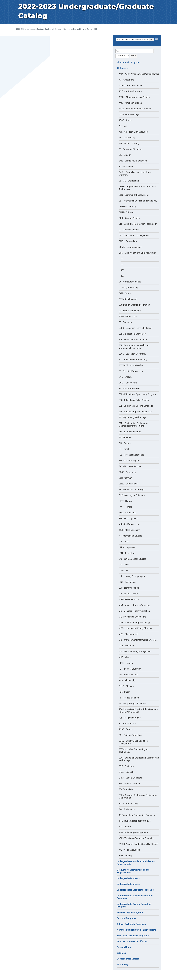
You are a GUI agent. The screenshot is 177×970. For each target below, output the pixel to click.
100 (122, 258)
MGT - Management (128, 634)
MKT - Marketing (126, 645)
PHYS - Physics (126, 686)
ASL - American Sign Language (133, 132)
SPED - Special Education (131, 777)
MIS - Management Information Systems (138, 640)
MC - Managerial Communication (134, 611)
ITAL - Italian (124, 541)
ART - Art (123, 126)
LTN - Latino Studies (128, 593)
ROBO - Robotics (126, 729)
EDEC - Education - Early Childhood (135, 328)
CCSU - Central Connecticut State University (135, 173)
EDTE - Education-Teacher (131, 365)
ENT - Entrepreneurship (130, 388)
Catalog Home (124, 947)
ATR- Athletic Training (129, 143)
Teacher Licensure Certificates (132, 941)
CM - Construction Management (134, 235)
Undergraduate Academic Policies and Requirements (136, 862)
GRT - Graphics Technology (132, 489)
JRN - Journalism (127, 553)
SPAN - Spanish (126, 772)
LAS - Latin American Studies (132, 559)
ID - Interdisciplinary (128, 518)
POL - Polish (124, 692)
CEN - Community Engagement (133, 195)
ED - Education (125, 322)
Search (133, 56)
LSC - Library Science (129, 588)
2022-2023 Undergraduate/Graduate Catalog (33, 29)
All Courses (56, 29)
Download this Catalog (128, 958)
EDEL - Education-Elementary (132, 333)
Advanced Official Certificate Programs (136, 930)
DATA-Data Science (128, 299)
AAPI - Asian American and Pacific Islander (139, 74)
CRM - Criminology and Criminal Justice (77, 29)
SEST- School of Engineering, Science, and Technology (139, 759)
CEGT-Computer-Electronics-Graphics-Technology (137, 187)
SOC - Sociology (126, 766)
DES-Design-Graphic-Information (134, 305)
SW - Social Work (127, 809)
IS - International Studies (130, 535)
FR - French (124, 449)
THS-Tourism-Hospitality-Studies (135, 821)
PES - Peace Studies (128, 674)
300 (122, 270)
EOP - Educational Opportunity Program (137, 394)
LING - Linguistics (127, 582)
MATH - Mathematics (129, 599)
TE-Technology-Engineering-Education (137, 815)
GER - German (125, 478)
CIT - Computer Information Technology (138, 224)
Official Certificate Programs (131, 924)
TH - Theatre (125, 826)
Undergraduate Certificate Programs (135, 890)
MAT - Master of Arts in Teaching (134, 605)
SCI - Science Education (130, 735)
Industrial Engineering (129, 524)
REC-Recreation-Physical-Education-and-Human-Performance (138, 710)
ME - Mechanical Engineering (132, 616)
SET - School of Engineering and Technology (134, 750)
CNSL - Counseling (128, 241)
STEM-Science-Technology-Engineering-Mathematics (138, 796)
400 (122, 276)
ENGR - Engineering (128, 382)
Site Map (121, 953)
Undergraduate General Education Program (134, 905)
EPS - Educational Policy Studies (134, 400)
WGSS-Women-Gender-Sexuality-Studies (138, 844)
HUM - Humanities (127, 512)
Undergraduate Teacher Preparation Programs (135, 897)
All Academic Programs (129, 62)
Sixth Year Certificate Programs (133, 935)
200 (122, 264)
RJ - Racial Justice (127, 723)
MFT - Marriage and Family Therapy (135, 628)
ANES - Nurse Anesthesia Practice (135, 108)
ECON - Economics (128, 316)
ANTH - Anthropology (129, 114)
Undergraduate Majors (128, 878)
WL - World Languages (129, 850)
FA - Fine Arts (125, 437)
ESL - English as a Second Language (136, 406)
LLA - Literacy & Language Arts (133, 576)
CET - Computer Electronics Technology (138, 200)
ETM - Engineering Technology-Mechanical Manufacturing (133, 424)
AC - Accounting (126, 79)
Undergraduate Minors (128, 884)
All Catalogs (123, 964)
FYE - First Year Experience (131, 454)
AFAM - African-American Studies (134, 97)
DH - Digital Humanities (130, 310)
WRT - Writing (125, 855)
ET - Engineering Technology (132, 417)
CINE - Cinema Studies (129, 218)
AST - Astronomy (127, 137)
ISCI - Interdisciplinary (129, 530)
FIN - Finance (125, 443)
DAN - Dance (125, 293)
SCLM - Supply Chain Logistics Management (133, 742)
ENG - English (125, 377)
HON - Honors (125, 507)
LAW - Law (123, 570)
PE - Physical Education (130, 669)
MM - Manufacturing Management (135, 651)
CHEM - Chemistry (127, 206)
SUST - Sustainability (128, 803)
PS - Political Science (129, 697)
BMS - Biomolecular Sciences (133, 160)
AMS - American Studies (130, 103)
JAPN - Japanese (127, 547)
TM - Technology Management (133, 832)
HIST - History (125, 501)
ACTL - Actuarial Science (130, 91)
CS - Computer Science (130, 281)
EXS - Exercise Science (130, 431)
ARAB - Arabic (125, 120)
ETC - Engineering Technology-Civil (135, 411)
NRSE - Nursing (126, 663)
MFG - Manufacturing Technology (134, 622)
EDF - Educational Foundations (133, 339)
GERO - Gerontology (128, 483)
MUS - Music (125, 657)
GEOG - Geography (127, 472)
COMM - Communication (130, 247)
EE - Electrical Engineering (131, 371)
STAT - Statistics (127, 789)
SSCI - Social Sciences (129, 783)
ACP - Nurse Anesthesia (130, 85)
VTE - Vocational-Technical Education (136, 838)
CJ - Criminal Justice (129, 229)
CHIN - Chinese (126, 212)
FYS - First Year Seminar (130, 466)
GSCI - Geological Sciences (132, 495)
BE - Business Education (130, 149)
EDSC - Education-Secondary (132, 353)
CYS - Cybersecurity (128, 287)
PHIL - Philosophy (127, 680)
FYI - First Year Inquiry (129, 460)
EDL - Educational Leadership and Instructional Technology (134, 346)
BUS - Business (126, 166)
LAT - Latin (124, 564)
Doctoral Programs (126, 918)
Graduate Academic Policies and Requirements (133, 871)
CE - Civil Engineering (129, 180)
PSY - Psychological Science (132, 703)
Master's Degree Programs (130, 912)
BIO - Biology (125, 155)
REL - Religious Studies (130, 717)
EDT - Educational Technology (133, 359)
